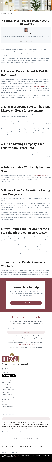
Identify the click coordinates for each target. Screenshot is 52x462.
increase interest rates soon (40, 175)
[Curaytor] (9, 376)
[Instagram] (7, 369)
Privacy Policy (26, 442)
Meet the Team (6, 385)
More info (16, 456)
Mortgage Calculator (7, 406)
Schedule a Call (5, 399)
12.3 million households (40, 86)
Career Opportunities (7, 402)
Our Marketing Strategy (8, 397)
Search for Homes (6, 382)
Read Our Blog (5, 392)
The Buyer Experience (7, 394)
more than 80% (13, 53)
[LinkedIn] (5, 369)
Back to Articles (7, 13)
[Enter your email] (27, 328)
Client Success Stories (7, 387)
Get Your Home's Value (8, 389)
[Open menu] (50, 3)
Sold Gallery (5, 404)
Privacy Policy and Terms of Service (26, 344)
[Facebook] (2, 369)
